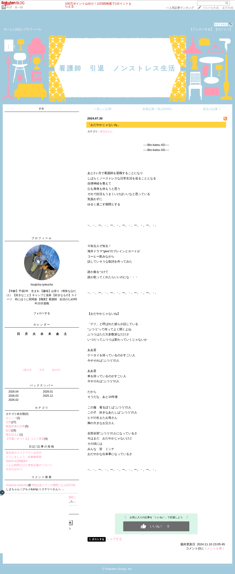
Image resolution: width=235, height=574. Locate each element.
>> (180, 7)
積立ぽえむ (13, 434)
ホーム (8, 29)
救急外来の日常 (15, 426)
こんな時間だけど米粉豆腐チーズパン (29, 465)
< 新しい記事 (103, 109)
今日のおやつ (14, 469)
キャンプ (11, 418)
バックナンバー (42, 385)
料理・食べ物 (14, 7)
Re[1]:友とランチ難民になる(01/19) (53, 485)
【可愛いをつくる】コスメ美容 (25, 438)
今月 (41, 369)
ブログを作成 (210, 7)
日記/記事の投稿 (41, 446)
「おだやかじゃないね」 (103, 125)
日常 (8, 422)
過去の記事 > (212, 109)
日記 (18, 29)
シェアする (114, 539)
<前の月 (26, 369)
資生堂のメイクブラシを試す (24, 452)
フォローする (42, 313)
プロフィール (32, 29)
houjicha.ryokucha (17, 485)
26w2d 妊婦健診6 (16, 461)
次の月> (56, 369)
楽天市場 (227, 7)
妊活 (8, 430)
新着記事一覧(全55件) (157, 109)
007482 (221, 24)
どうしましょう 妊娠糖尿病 (24, 456)
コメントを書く (214, 548)
